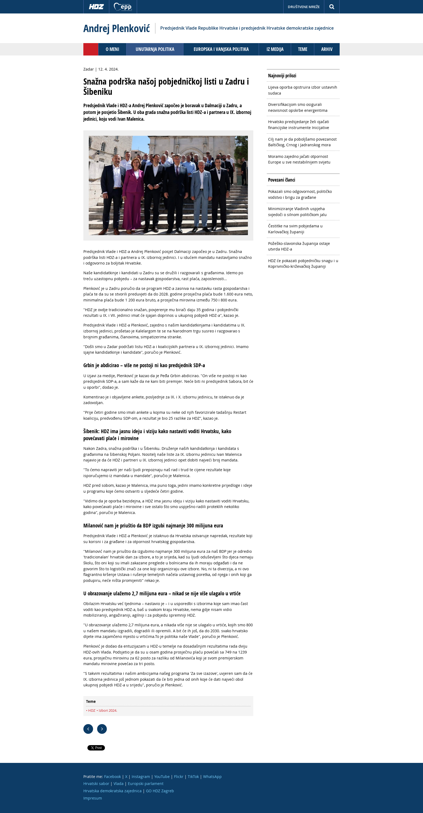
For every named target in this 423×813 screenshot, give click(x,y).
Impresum (92, 798)
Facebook (112, 776)
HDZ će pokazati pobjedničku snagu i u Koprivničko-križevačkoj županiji (303, 263)
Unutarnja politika (155, 49)
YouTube (162, 776)
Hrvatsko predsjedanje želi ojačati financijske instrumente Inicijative (298, 124)
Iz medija (275, 49)
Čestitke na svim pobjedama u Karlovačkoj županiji (295, 228)
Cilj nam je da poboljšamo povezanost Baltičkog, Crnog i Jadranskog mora (302, 142)
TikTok (193, 776)
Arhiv (327, 49)
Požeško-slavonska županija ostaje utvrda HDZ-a (299, 246)
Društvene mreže (304, 6)
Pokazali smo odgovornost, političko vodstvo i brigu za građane (300, 194)
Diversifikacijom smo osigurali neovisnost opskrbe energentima (298, 107)
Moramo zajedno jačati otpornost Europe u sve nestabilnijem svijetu (299, 159)
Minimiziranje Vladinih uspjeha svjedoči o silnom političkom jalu (297, 211)
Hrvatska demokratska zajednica (112, 790)
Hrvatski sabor (96, 783)
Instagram (141, 776)
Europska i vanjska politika (221, 49)
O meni (112, 49)
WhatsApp (212, 776)
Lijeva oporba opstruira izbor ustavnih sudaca (302, 90)
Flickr (178, 776)
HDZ (91, 710)
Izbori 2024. (108, 710)
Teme (302, 49)
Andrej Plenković (116, 28)
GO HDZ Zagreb (160, 790)
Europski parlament (145, 783)
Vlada (119, 783)
